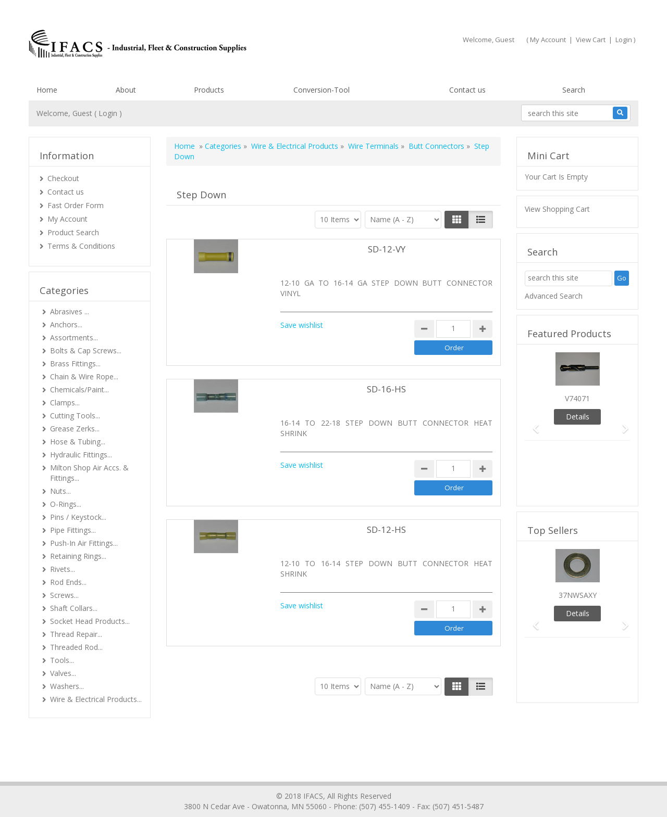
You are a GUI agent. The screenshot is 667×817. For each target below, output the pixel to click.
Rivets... (62, 569)
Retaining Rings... (78, 556)
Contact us (467, 90)
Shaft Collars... (73, 608)
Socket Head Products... (90, 621)
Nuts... (60, 491)
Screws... (64, 595)
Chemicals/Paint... (79, 389)
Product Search (73, 232)
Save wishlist (301, 325)
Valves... (63, 673)
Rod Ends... (68, 582)
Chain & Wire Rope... (84, 376)
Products (209, 90)
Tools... (62, 660)
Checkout (63, 178)
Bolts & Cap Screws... (85, 350)
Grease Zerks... (75, 428)
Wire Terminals (373, 146)
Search (573, 90)
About (126, 90)
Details (577, 417)
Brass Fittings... (75, 363)
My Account (548, 39)
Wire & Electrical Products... (96, 699)
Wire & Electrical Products (294, 146)
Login (623, 39)
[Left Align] (456, 219)
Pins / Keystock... (78, 517)
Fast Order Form (75, 205)
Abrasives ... (69, 311)
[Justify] (480, 219)
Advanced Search (554, 296)
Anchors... (66, 324)
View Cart (591, 39)
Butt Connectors (436, 146)
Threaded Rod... (76, 647)
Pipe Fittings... (73, 530)
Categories (223, 146)
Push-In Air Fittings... (84, 543)
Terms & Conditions (81, 246)
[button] (532, 424)
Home (46, 90)
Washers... (67, 686)
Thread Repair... (76, 634)
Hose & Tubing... (77, 441)
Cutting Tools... (75, 415)
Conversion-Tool (321, 90)
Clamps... (65, 402)
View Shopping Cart (557, 209)
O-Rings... (65, 504)
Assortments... (74, 337)
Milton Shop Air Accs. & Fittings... (89, 473)
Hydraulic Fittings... (81, 454)
